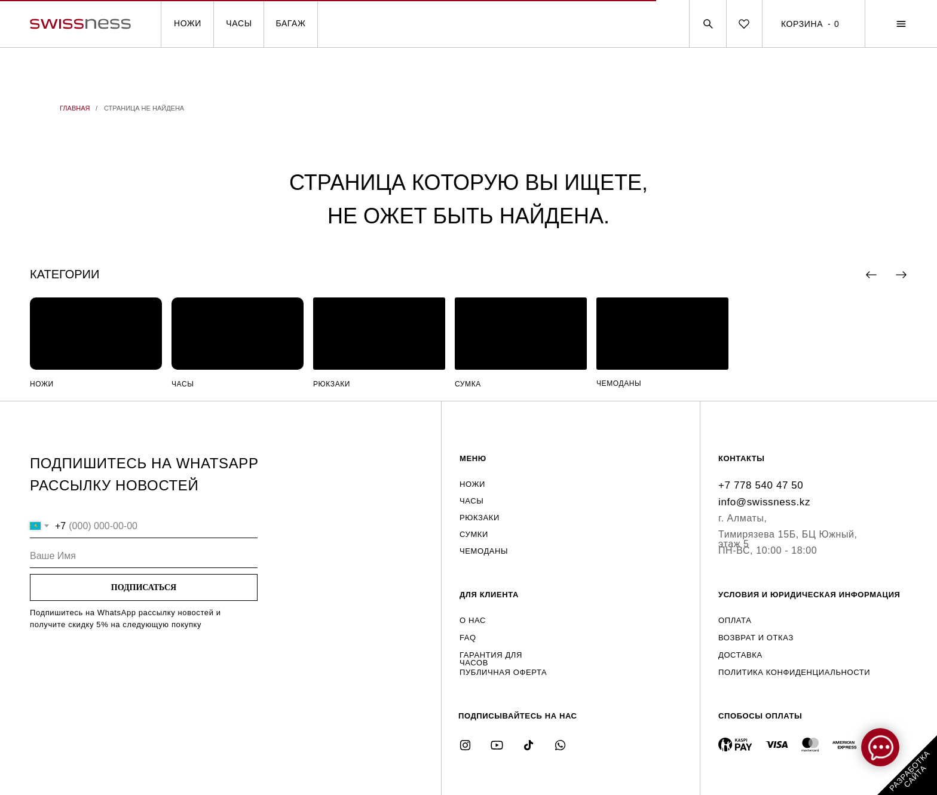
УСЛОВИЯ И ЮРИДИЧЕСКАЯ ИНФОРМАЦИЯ (809, 594)
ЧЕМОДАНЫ (618, 383)
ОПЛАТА (734, 620)
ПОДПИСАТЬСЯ (143, 587)
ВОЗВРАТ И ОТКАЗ (756, 637)
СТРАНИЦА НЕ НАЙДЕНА (144, 108)
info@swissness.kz (764, 502)
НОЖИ (187, 23)
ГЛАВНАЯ (75, 108)
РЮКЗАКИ (331, 384)
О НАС (473, 620)
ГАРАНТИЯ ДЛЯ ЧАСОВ (491, 658)
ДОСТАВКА (740, 654)
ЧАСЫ (239, 23)
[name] (144, 556)
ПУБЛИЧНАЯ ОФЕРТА (503, 672)
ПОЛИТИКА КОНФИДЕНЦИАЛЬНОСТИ (794, 672)
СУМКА (468, 384)
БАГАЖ (290, 23)
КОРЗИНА (802, 24)
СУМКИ (474, 534)
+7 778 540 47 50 (760, 485)
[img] (96, 333)
